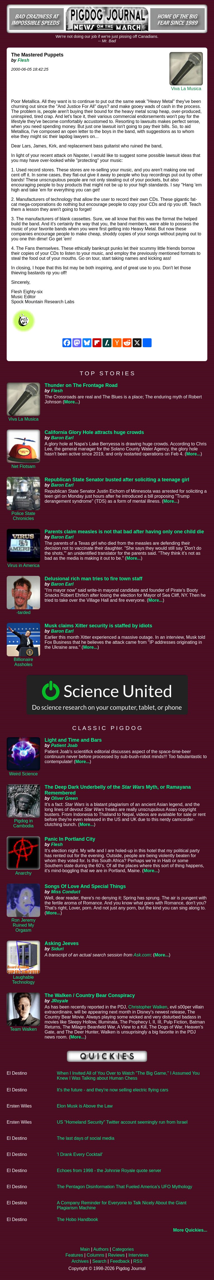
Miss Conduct (65, 891)
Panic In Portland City (70, 839)
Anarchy (23, 873)
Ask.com (141, 955)
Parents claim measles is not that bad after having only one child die (124, 531)
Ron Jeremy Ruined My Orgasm (23, 925)
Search (99, 1261)
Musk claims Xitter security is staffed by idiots (98, 625)
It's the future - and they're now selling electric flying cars (112, 1089)
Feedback (120, 1261)
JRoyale (59, 1000)
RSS (137, 1261)
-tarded (23, 612)
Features (74, 1255)
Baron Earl (62, 437)
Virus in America (23, 565)
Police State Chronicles (23, 516)
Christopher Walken (147, 1007)
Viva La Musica (186, 88)
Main (85, 1249)
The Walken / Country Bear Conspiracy (90, 995)
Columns (95, 1255)
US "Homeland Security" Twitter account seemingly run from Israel (122, 1122)
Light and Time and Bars (73, 740)
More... (71, 401)
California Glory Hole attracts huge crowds (94, 432)
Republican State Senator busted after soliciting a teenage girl (117, 479)
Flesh (23, 60)
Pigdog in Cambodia (23, 823)
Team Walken (23, 1029)
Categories (123, 1249)
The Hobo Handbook (77, 1219)
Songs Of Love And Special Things (85, 886)
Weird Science (23, 773)
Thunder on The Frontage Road (81, 385)
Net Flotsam (23, 466)
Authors (101, 1249)
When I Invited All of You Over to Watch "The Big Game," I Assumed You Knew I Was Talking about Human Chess (128, 1076)
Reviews (116, 1255)
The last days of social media (85, 1138)
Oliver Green (64, 798)
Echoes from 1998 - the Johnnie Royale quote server (109, 1170)
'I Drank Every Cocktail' (80, 1154)
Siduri (57, 948)
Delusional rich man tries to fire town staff (93, 578)
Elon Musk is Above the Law (85, 1106)
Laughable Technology (23, 980)
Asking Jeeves (62, 943)
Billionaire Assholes (23, 662)
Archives (80, 1261)
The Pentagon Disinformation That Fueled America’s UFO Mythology (124, 1186)
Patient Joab (64, 745)
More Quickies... (190, 1230)
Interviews (138, 1255)
